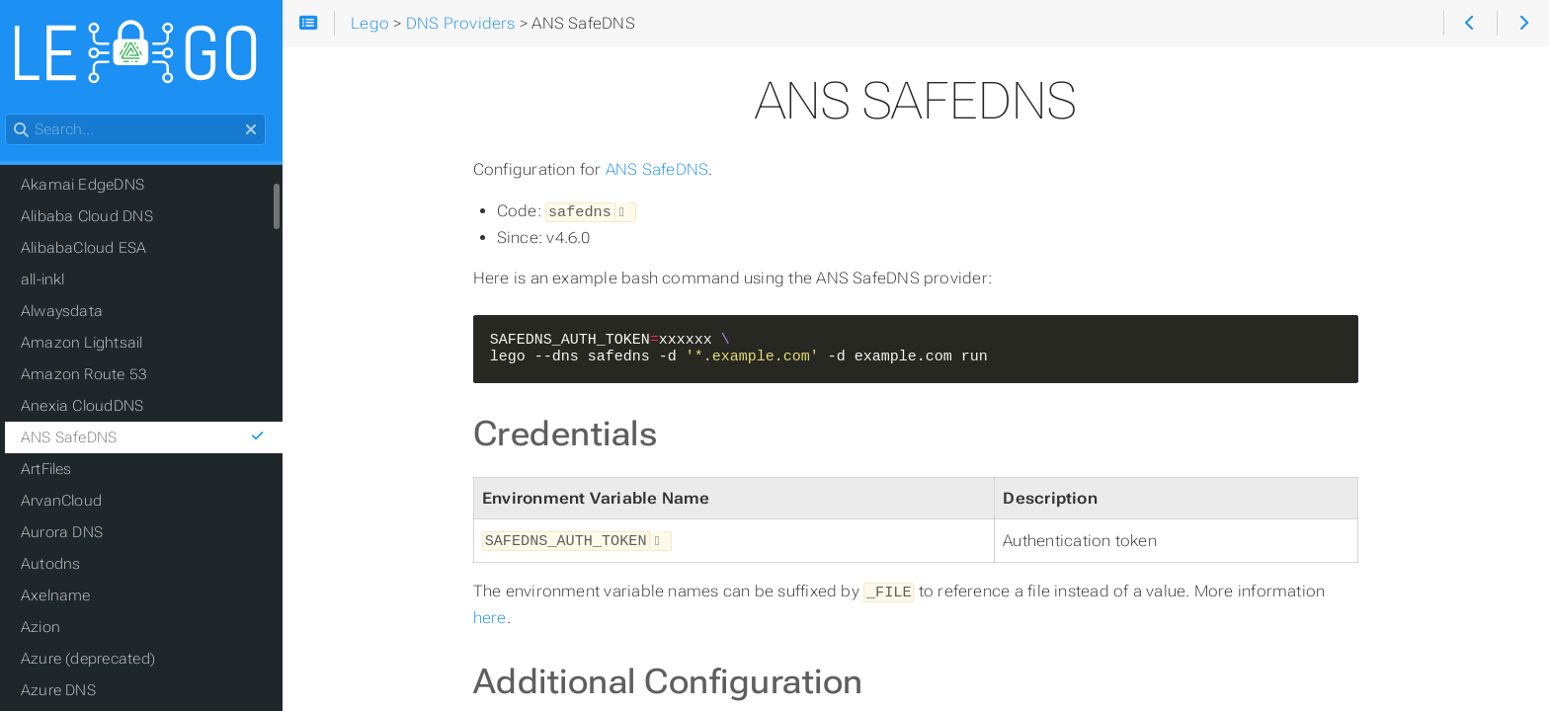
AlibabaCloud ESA (95, 249)
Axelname (67, 596)
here (497, 613)
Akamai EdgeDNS (93, 186)
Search (17, 115)
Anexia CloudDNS (93, 407)
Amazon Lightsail (93, 344)
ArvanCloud (72, 502)
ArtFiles (57, 470)
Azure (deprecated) (99, 660)
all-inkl (54, 280)
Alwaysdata (73, 312)
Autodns (62, 565)
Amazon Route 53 (95, 375)
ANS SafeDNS (664, 169)
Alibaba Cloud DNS (98, 217)
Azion (51, 628)
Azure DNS (69, 691)
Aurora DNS (73, 533)
